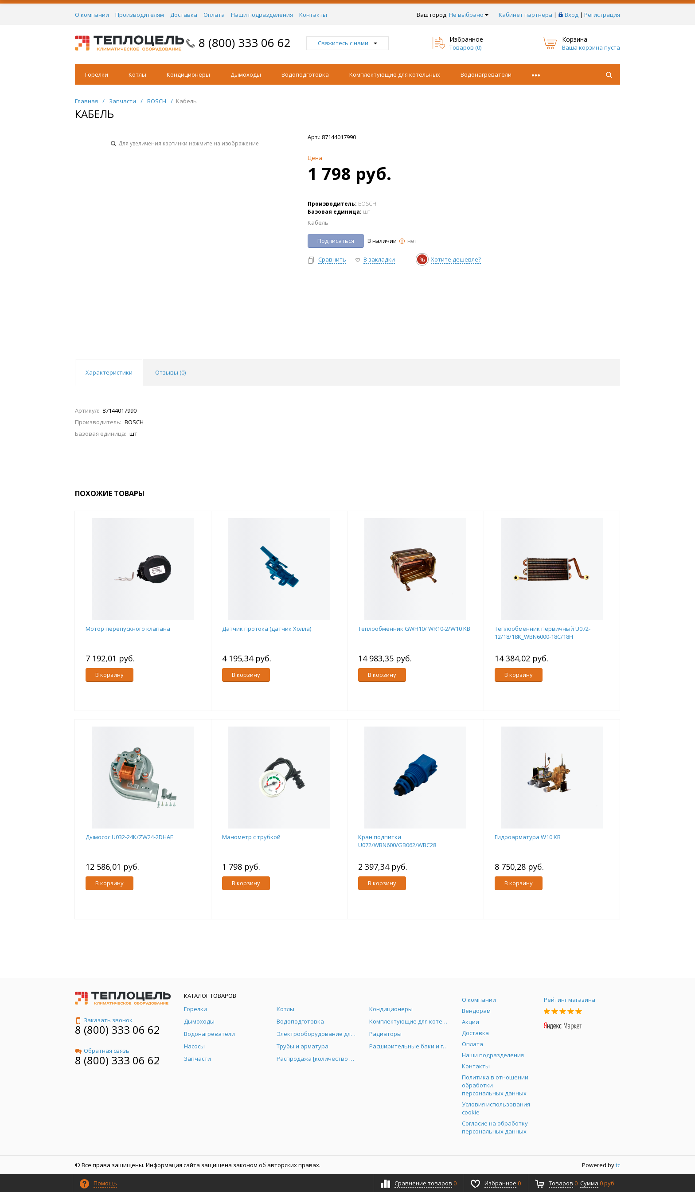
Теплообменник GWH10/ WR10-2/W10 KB (414, 629)
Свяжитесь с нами (347, 43)
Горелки (96, 74)
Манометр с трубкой (251, 837)
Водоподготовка (305, 74)
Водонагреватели (486, 74)
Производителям (139, 15)
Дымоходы (245, 74)
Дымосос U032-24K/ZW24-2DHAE (129, 837)
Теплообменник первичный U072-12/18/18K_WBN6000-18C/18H (542, 633)
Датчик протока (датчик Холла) (266, 629)
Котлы (137, 74)
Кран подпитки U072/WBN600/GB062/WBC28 (397, 841)
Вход (571, 15)
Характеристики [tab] (109, 372)
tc (618, 1165)
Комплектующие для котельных (394, 74)
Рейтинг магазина (569, 1000)
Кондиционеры (188, 74)
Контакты (313, 15)
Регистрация (602, 15)
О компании (92, 15)
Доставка (183, 15)
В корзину (109, 675)
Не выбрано (468, 15)
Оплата (214, 15)
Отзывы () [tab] (170, 372)
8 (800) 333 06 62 (245, 43)
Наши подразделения (262, 15)
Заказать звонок (104, 1020)
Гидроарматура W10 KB (528, 837)
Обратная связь (102, 1051)
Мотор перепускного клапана (128, 629)
